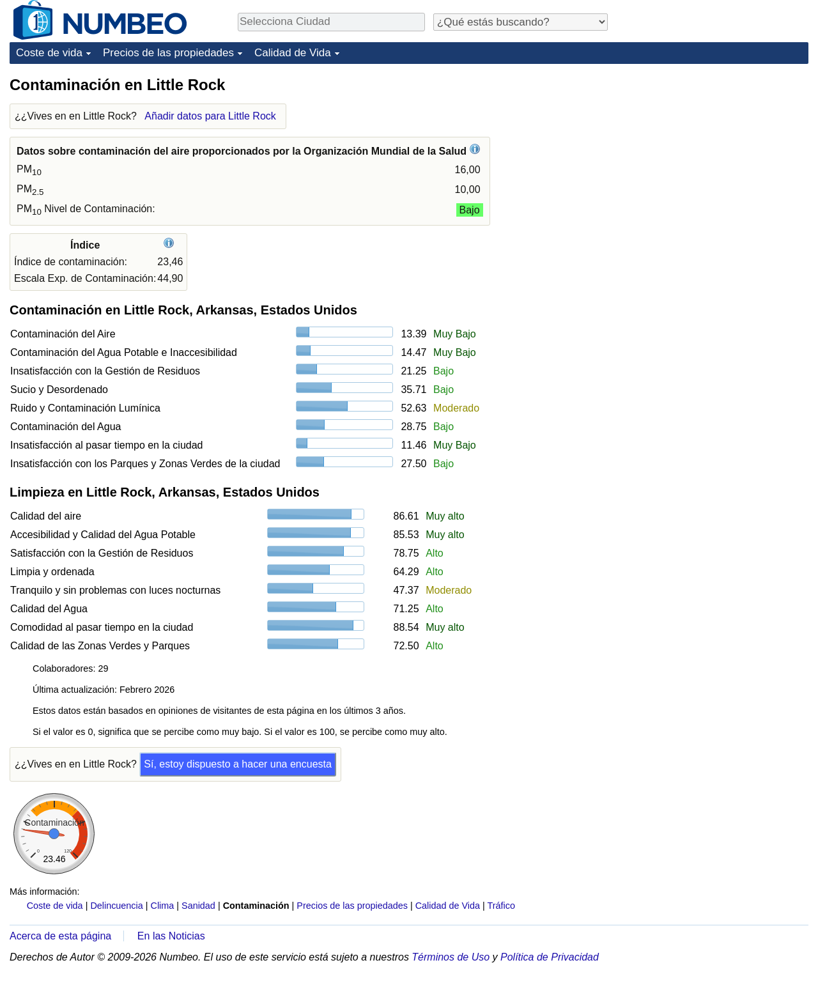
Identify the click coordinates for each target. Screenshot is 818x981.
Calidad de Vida (292, 53)
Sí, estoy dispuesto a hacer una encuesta (238, 764)
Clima (162, 905)
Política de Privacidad (549, 957)
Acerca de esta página (60, 936)
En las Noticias (171, 936)
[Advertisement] (712, 155)
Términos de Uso (451, 957)
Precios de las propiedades (168, 53)
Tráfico (501, 905)
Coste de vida (49, 53)
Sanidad (198, 905)
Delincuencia (116, 905)
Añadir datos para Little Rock (209, 116)
